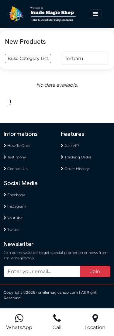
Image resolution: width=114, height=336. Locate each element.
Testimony (15, 157)
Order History (75, 168)
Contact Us (16, 168)
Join (95, 271)
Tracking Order (76, 157)
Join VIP (70, 145)
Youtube (13, 218)
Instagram (15, 206)
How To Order (18, 145)
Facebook (14, 194)
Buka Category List (28, 58)
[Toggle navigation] (95, 14)
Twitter (12, 229)
